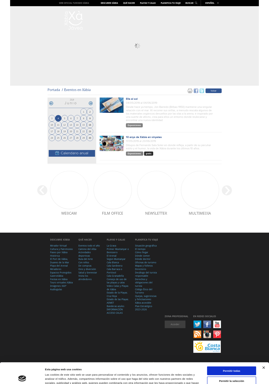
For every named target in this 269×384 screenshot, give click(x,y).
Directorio (140, 269)
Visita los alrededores (85, 277)
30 (90, 137)
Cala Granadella (115, 275)
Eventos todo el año (89, 245)
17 (52, 131)
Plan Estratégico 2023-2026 (143, 307)
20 (71, 131)
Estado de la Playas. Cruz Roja (117, 294)
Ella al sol (132, 99)
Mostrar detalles (186, 377)
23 (90, 131)
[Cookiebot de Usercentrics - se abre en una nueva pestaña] (22, 377)
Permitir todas (231, 349)
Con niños (83, 262)
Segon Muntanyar (116, 259)
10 (52, 124)
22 (83, 131)
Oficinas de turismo (145, 262)
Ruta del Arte (85, 259)
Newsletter (156, 213)
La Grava (111, 245)
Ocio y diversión (87, 269)
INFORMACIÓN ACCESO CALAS (115, 311)
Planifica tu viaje (171, 3)
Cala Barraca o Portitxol (114, 270)
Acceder (175, 324)
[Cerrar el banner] (263, 346)
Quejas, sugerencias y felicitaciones (145, 297)
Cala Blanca (113, 262)
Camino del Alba (87, 249)
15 (83, 124)
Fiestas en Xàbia (58, 279)
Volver (214, 90)
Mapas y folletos (144, 265)
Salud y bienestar (87, 272)
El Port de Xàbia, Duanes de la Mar (59, 260)
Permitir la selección (231, 359)
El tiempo (140, 249)
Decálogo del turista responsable (146, 274)
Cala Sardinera (114, 265)
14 (77, 124)
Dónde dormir (143, 259)
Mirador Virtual (58, 245)
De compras (84, 265)
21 (77, 131)
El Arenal (111, 255)
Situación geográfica (146, 245)
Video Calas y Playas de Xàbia (117, 287)
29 (83, 137)
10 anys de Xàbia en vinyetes (144, 137)
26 (64, 137)
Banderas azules (115, 306)
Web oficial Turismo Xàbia (74, 3)
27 (71, 137)
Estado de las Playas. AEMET (118, 301)
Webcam (69, 213)
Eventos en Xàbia (77, 89)
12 (64, 124)
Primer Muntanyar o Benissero (118, 250)
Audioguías (56, 289)
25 (58, 137)
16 (90, 124)
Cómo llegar (141, 252)
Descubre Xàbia (109, 3)
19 (64, 131)
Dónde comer (142, 255)
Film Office (112, 213)
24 (52, 137)
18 (58, 131)
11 (58, 124)
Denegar (231, 369)
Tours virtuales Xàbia (61, 282)
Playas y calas (148, 3)
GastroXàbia (56, 275)
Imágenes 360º (58, 285)
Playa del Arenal (59, 265)
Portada (54, 89)
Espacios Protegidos (60, 272)
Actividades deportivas (84, 254)
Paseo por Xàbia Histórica (58, 254)
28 (77, 137)
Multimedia (200, 213)
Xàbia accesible (143, 302)
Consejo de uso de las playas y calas (117, 281)
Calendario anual (71, 153)
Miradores (55, 269)
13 (71, 124)
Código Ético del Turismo (143, 291)
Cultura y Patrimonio (61, 249)
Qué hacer (129, 3)
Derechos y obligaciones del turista (144, 282)
